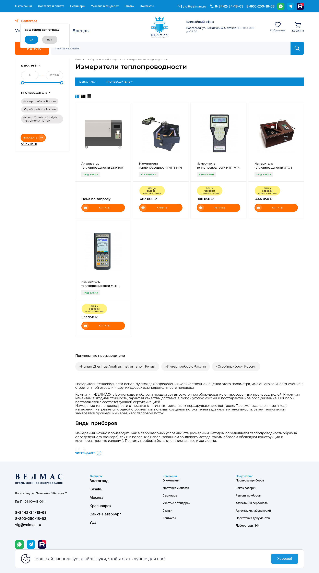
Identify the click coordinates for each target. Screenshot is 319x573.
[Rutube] (300, 6)
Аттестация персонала (252, 503)
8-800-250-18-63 (260, 6)
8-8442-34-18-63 (229, 6)
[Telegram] (290, 6)
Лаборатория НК (247, 525)
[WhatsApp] (280, 6)
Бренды (81, 30)
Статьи (129, 6)
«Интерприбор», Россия (185, 366)
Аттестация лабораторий (253, 510)
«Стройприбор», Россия (236, 366)
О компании (23, 6)
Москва (96, 497)
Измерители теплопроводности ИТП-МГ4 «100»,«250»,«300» (160, 168)
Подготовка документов (253, 518)
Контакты (147, 6)
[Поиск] (173, 48)
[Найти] (297, 48)
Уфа (93, 522)
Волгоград (99, 481)
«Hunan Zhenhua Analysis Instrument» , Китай (117, 366)
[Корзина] (298, 26)
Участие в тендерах (105, 6)
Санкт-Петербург (105, 514)
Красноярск (100, 506)
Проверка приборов (250, 480)
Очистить (29, 143)
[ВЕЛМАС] (159, 27)
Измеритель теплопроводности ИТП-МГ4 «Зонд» (218, 168)
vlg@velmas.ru (194, 6)
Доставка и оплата (51, 6)
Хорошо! (284, 559)
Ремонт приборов (248, 495)
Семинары (77, 6)
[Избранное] (277, 26)
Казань (96, 489)
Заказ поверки (246, 488)
